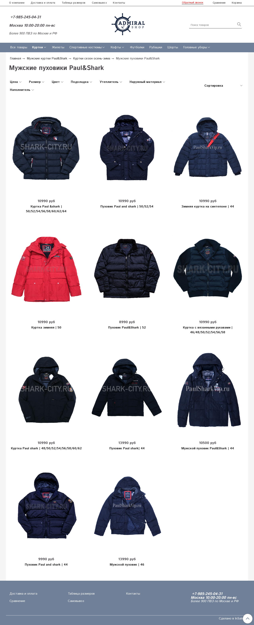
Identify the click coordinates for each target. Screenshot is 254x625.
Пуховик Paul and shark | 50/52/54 (126, 206)
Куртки (37, 47)
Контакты (119, 3)
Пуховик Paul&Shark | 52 (127, 327)
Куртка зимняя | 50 (46, 327)
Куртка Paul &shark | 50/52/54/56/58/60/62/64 (46, 209)
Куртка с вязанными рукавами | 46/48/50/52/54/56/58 (208, 330)
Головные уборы (195, 47)
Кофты (116, 47)
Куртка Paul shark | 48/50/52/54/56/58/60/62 (46, 448)
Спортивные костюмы (85, 47)
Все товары (18, 47)
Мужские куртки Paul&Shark (47, 58)
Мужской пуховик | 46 (127, 564)
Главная (15, 58)
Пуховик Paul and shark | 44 (46, 564)
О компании (16, 3)
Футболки (137, 47)
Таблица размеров (74, 3)
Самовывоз (99, 3)
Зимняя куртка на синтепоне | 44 (207, 206)
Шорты (172, 47)
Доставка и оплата (43, 3)
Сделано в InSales (232, 618)
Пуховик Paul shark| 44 (127, 448)
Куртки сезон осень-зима (91, 58)
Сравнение (17, 601)
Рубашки (155, 47)
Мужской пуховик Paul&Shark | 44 (207, 448)
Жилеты (58, 47)
